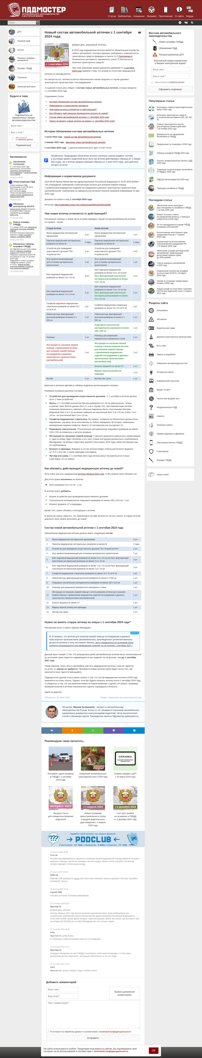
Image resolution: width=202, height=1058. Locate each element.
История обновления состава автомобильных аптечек (75, 102)
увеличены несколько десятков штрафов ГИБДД (23, 229)
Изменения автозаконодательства (124, 697)
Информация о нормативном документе (68, 105)
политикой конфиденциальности (115, 1031)
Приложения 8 (125, 56)
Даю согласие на (24, 138)
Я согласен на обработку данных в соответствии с (90, 1031)
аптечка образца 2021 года (91, 474)
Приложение (166, 16)
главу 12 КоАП (25, 235)
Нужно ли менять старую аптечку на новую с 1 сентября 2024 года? (82, 121)
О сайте (179, 16)
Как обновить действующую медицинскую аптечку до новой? (78, 113)
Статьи (112, 16)
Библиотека (124, 16)
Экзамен (151, 16)
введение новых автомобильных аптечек (85, 142)
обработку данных (25, 139)
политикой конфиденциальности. (111, 1051)
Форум (189, 16)
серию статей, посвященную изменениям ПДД (21, 196)
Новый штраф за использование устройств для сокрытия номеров (21, 266)
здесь (23, 191)
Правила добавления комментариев (124, 993)
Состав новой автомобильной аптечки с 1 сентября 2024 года (79, 117)
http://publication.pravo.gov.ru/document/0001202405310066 (83, 205)
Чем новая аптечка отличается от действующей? (73, 109)
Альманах (139, 16)
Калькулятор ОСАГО (18, 209)
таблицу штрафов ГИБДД (20, 237)
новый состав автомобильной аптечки (82, 137)
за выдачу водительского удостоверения (20, 171)
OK (153, 1050)
